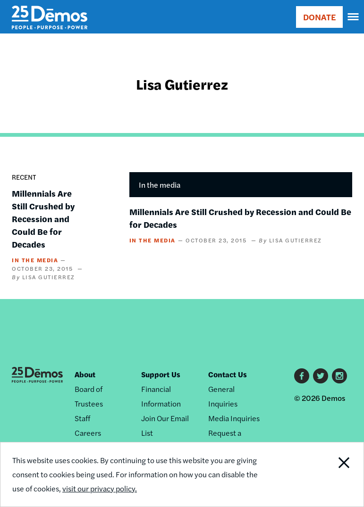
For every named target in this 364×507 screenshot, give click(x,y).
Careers (88, 432)
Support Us (160, 374)
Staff (82, 418)
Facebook (301, 375)
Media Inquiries (234, 418)
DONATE (319, 17)
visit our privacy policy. (99, 488)
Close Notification (328, 474)
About (85, 374)
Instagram (339, 375)
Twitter (320, 375)
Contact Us (227, 374)
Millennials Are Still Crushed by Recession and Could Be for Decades (43, 218)
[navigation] (353, 17)
